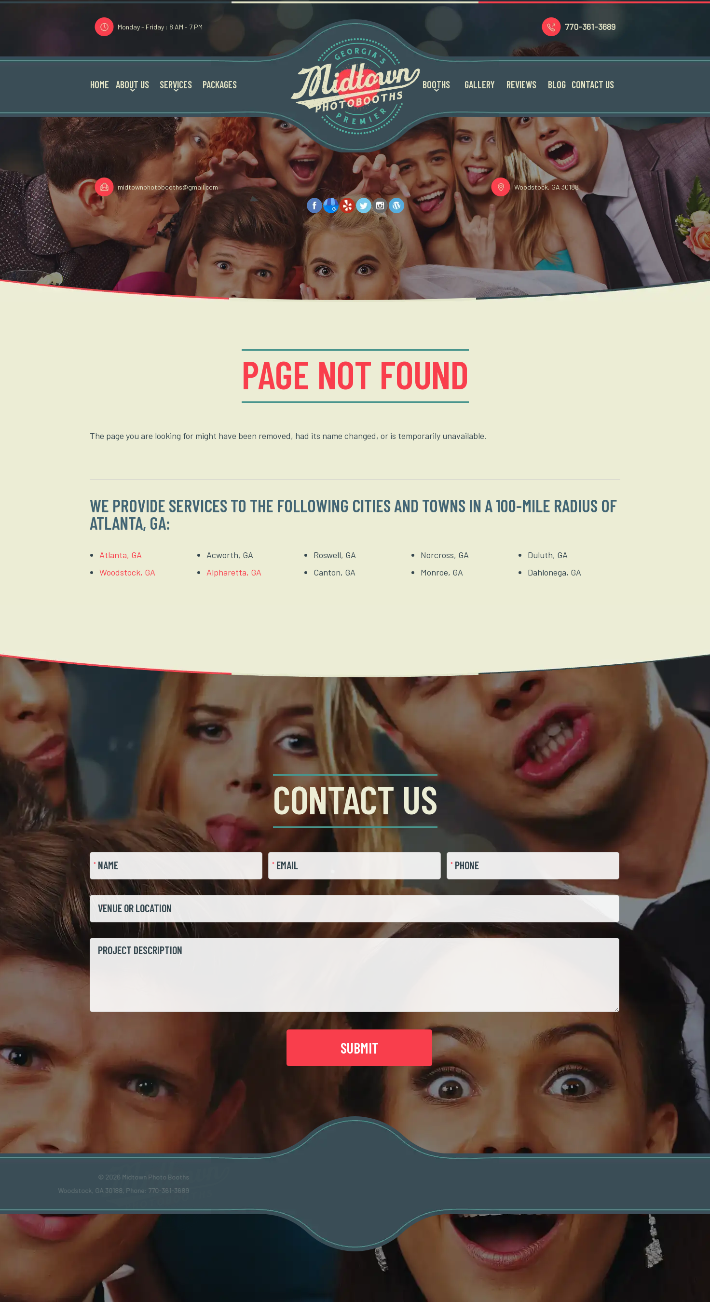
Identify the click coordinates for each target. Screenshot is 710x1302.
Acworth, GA (229, 554)
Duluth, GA (548, 554)
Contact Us (593, 86)
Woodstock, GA (127, 572)
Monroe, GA (442, 572)
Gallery (479, 86)
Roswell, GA (335, 554)
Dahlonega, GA (554, 572)
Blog (557, 86)
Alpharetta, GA (233, 572)
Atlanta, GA (120, 554)
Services (176, 86)
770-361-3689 (590, 27)
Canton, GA (334, 572)
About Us (132, 86)
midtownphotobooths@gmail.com (168, 187)
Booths (436, 86)
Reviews (521, 86)
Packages (220, 86)
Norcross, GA (445, 554)
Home (99, 86)
